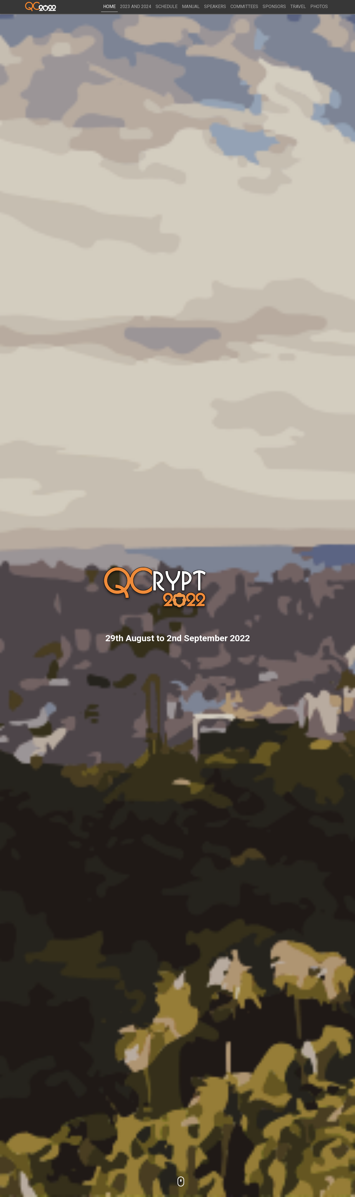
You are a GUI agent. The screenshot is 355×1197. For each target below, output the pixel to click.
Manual (191, 6)
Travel (298, 6)
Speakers (215, 6)
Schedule (167, 6)
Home (109, 6)
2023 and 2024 (135, 6)
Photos (319, 6)
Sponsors (274, 6)
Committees (244, 6)
